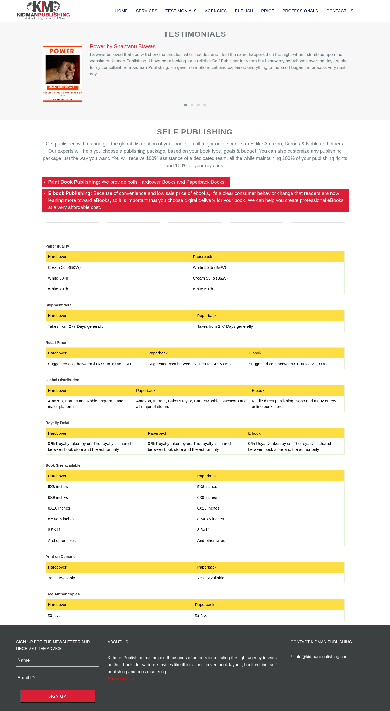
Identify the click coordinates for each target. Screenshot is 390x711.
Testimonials (181, 10)
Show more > (121, 679)
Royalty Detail (58, 423)
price (267, 10)
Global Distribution (63, 380)
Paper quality (57, 246)
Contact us (340, 10)
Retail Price (56, 342)
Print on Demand (61, 557)
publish (244, 10)
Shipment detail (60, 305)
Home (121, 10)
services (146, 10)
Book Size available (63, 465)
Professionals (300, 10)
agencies (216, 10)
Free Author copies (63, 594)
